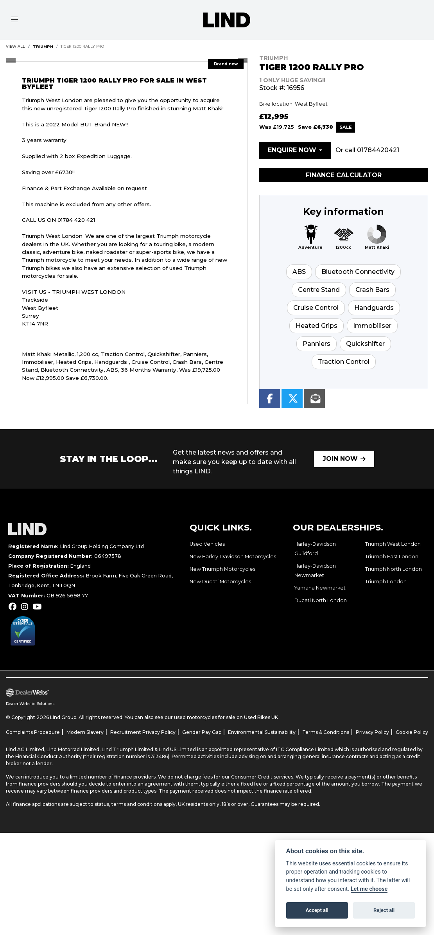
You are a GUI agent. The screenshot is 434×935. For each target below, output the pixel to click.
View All (15, 46)
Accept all (317, 910)
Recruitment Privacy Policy (143, 732)
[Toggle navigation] (14, 20)
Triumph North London (393, 569)
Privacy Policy (372, 732)
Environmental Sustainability (262, 732)
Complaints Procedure (33, 732)
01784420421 (378, 150)
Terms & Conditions (325, 732)
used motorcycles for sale (204, 717)
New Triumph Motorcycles (222, 569)
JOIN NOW (340, 458)
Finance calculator (344, 175)
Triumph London (386, 581)
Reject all (384, 910)
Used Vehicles (207, 544)
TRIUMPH (43, 46)
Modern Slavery (85, 732)
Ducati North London (320, 600)
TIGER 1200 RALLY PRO (82, 46)
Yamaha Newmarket (320, 588)
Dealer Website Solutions (30, 703)
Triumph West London (393, 544)
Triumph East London (391, 556)
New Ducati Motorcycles (220, 581)
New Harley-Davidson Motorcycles (233, 556)
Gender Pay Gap (201, 732)
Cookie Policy (412, 732)
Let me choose (369, 889)
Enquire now (292, 150)
